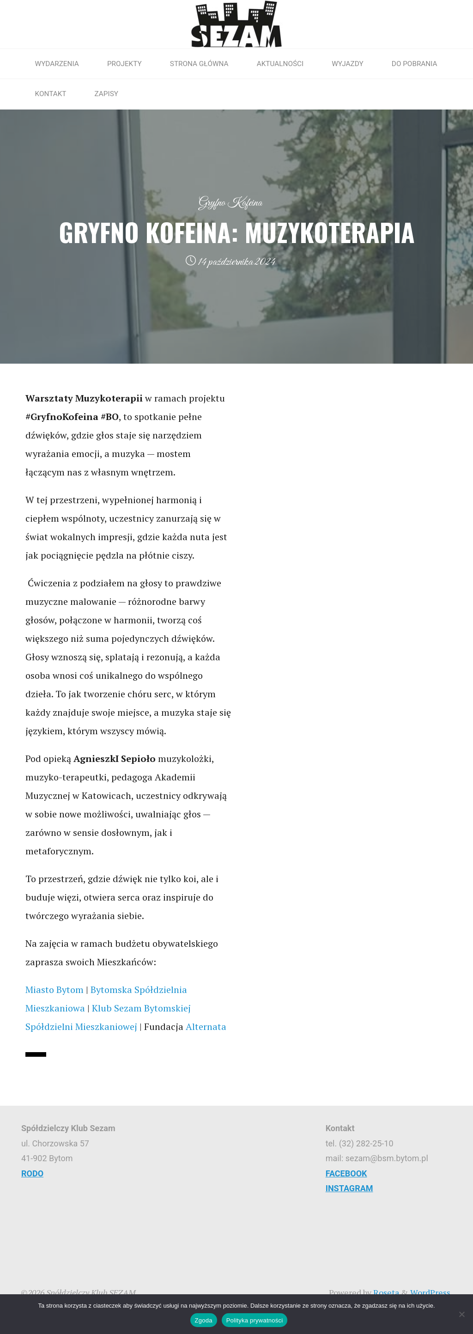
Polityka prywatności (254, 1320)
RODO (32, 1173)
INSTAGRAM (349, 1188)
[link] (54, 989)
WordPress (430, 1292)
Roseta (385, 1292)
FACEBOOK (346, 1173)
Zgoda (203, 1320)
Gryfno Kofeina (230, 202)
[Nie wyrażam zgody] (461, 1314)
